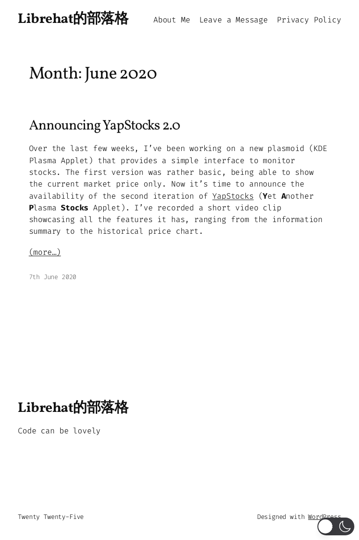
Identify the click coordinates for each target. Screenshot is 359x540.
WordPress (324, 516)
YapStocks (232, 196)
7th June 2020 (53, 277)
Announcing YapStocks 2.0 (104, 126)
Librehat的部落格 (73, 19)
